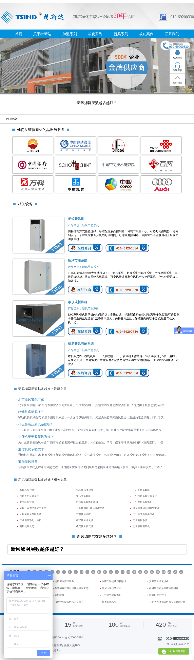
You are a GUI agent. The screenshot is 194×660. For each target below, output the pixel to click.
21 (146, 571)
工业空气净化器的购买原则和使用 (167, 602)
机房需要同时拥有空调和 (146, 508)
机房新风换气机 (84, 526)
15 (111, 571)
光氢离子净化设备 (159, 581)
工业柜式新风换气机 (144, 514)
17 (122, 571)
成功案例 (146, 34)
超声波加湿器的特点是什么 (69, 602)
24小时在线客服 (176, 651)
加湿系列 (69, 34)
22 (152, 571)
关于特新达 (42, 34)
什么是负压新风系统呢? (35, 424)
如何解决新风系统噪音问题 (163, 588)
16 (117, 571)
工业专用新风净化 (142, 502)
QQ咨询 (177, 57)
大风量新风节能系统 (30, 514)
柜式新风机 (76, 219)
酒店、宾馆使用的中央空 (33, 508)
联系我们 (172, 34)
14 (105, 571)
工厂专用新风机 (141, 490)
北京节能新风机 (141, 526)
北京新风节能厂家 (31, 399)
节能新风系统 (83, 514)
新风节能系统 (77, 260)
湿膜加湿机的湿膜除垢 (114, 581)
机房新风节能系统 (81, 343)
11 (87, 571)
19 (134, 571)
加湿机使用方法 (157, 595)
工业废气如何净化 (111, 595)
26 (175, 571)
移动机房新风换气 (31, 412)
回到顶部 (177, 82)
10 (81, 571)
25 (169, 571)
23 (158, 571)
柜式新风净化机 (84, 520)
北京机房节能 (27, 502)
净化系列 (95, 34)
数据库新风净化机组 (87, 502)
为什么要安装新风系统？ (36, 436)
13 (99, 571)
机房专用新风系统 (29, 496)
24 (163, 571)
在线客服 (177, 70)
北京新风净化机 (84, 490)
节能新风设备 (28, 461)
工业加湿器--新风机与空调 (90, 508)
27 (181, 571)
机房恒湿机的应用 (111, 588)
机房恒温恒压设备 (64, 581)
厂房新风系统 (140, 520)
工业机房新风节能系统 (145, 496)
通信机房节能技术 (31, 449)
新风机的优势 (27, 526)
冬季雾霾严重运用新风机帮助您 (72, 588)
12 (93, 571)
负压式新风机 (83, 496)
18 (128, 571)
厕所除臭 (59, 595)
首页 (18, 34)
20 (140, 571)
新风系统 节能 (27, 490)
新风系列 (121, 34)
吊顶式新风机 (77, 302)
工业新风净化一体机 (30, 520)
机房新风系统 (109, 602)
